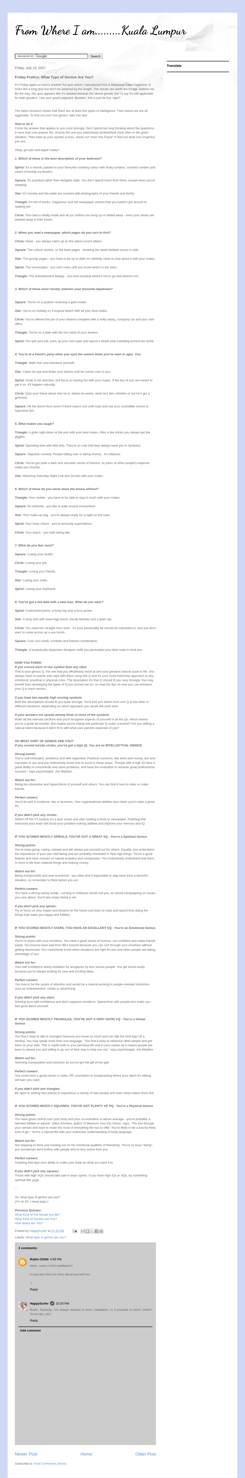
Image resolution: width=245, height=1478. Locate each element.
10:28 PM (62, 1303)
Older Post (145, 1454)
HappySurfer (39, 1303)
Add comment (30, 1330)
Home (86, 1454)
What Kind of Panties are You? (36, 1219)
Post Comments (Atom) (50, 1463)
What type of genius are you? (46, 1237)
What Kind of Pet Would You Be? (37, 1214)
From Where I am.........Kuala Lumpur (100, 30)
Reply (34, 1289)
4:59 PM (55, 1259)
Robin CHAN (39, 1259)
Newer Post (26, 1454)
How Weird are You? (29, 1223)
